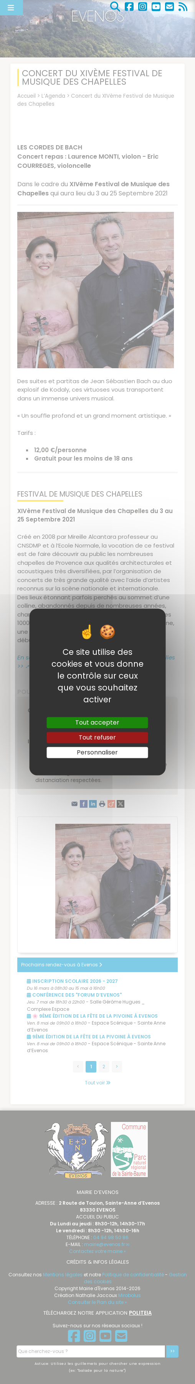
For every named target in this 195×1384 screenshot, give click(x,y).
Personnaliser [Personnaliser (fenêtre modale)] (97, 752)
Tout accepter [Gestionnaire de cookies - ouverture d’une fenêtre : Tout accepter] (97, 722)
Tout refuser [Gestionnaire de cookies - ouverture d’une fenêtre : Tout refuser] (97, 737)
